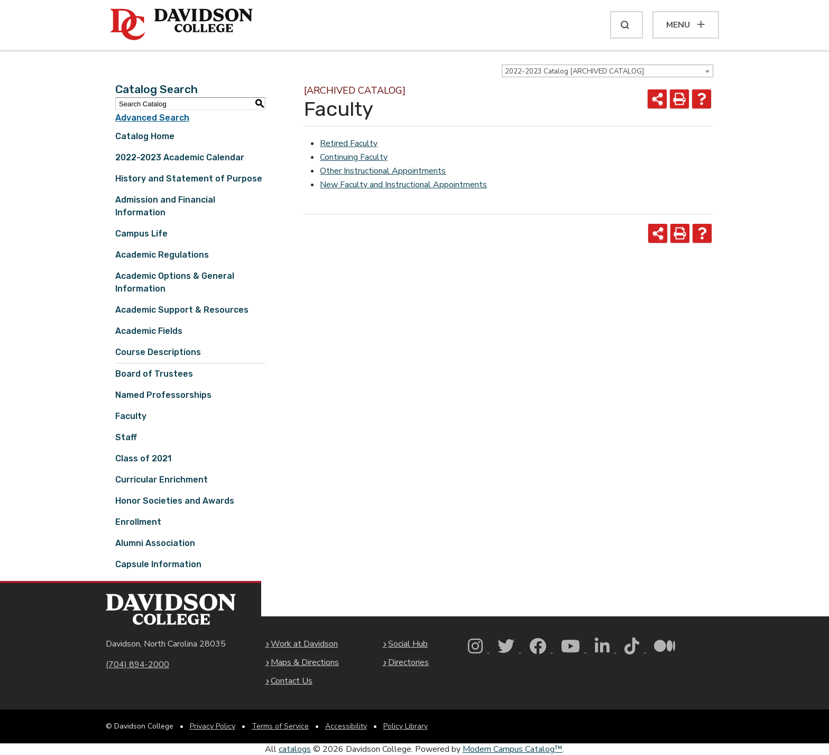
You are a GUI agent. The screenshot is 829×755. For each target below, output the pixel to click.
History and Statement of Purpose (188, 179)
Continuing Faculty (354, 157)
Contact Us (291, 681)
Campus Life (141, 234)
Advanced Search (152, 118)
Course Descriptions (158, 352)
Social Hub (408, 644)
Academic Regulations (162, 255)
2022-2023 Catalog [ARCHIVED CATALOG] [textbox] (574, 71)
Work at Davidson (304, 644)
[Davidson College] (181, 24)
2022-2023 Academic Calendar (179, 157)
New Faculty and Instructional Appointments (403, 184)
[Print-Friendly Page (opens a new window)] (679, 98)
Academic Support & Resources (181, 310)
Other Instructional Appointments (383, 171)
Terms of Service (280, 726)
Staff (126, 437)
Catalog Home (144, 136)
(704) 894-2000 (137, 664)
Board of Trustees (154, 374)
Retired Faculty (348, 143)
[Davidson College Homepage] (171, 609)
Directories (408, 662)
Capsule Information (158, 564)
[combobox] (607, 71)
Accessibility (346, 726)
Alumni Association (155, 543)
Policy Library (405, 726)
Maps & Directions (305, 662)
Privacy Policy (212, 726)
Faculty (130, 416)
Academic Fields (148, 331)
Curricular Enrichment (161, 480)
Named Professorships (163, 395)
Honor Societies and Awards (174, 501)
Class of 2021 (143, 458)
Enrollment (138, 522)
